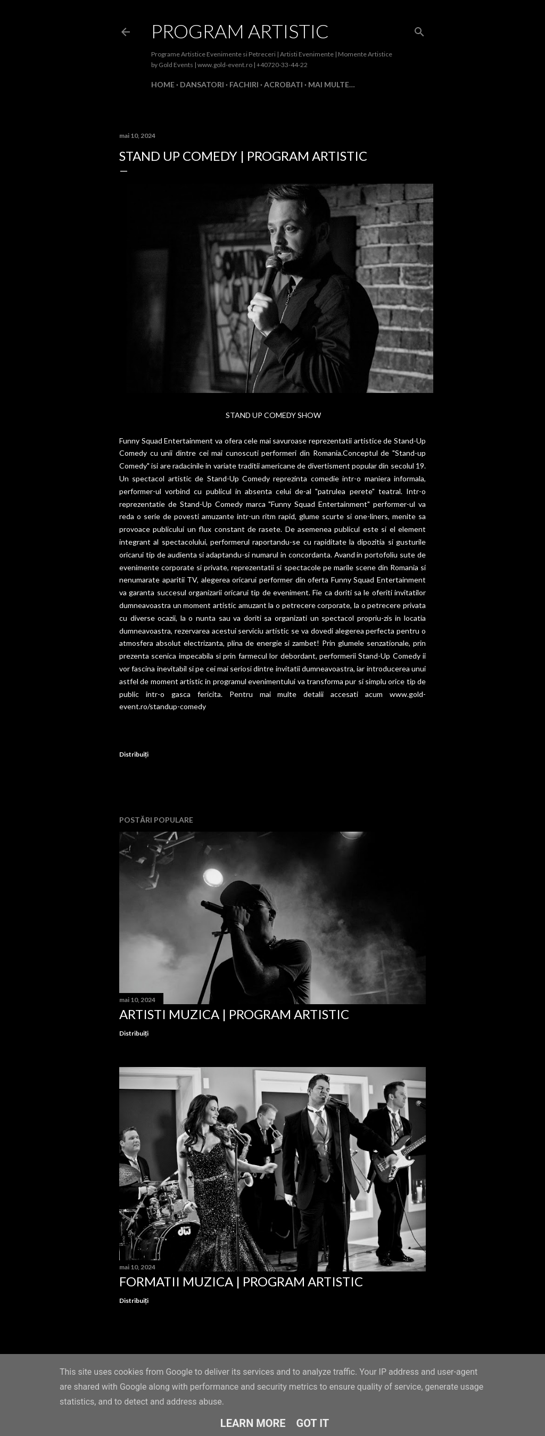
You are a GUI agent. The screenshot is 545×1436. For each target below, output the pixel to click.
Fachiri (244, 84)
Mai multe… (331, 84)
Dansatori (202, 84)
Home (163, 84)
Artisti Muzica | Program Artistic (234, 1014)
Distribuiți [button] (133, 754)
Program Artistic (240, 31)
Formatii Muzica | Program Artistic (241, 1281)
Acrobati (283, 84)
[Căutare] (419, 29)
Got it (312, 1423)
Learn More (253, 1423)
